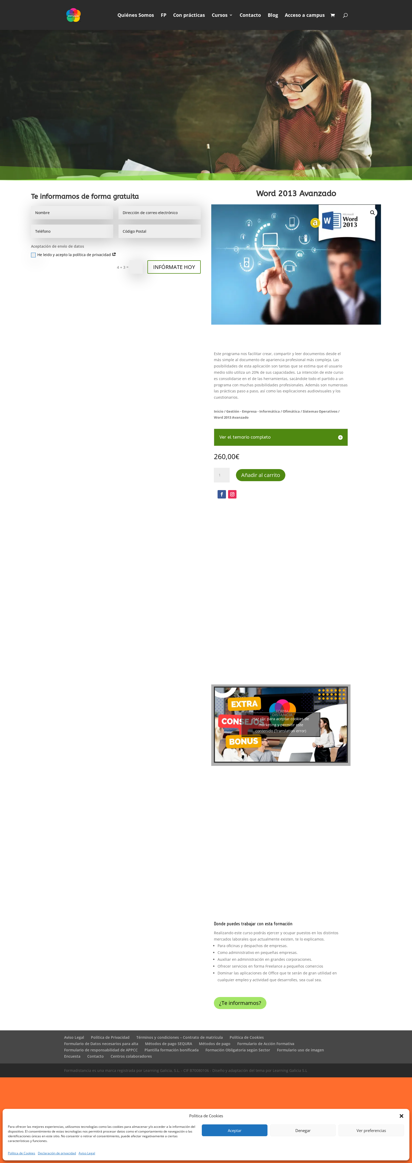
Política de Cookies (21, 1153)
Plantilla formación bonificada (172, 1049)
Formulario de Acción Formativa (265, 1043)
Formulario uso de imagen (300, 1049)
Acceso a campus (305, 15)
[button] (401, 1116)
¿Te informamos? (240, 1002)
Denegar (303, 1130)
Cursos (220, 15)
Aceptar (234, 1130)
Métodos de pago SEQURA (168, 1043)
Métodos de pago (214, 1043)
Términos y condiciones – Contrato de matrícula (179, 1037)
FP (163, 15)
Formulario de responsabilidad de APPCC (101, 1049)
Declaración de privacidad (57, 1153)
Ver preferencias (371, 1130)
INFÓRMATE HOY (174, 267)
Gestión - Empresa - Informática (253, 411)
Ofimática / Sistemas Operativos (310, 411)
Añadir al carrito (260, 475)
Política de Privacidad (110, 1037)
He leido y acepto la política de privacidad (73, 254)
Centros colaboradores (131, 1056)
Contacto (250, 15)
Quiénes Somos (135, 15)
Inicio (218, 411)
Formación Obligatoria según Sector (237, 1049)
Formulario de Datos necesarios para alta (101, 1043)
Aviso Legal (87, 1153)
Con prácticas (189, 15)
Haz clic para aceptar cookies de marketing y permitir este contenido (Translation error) (281, 724)
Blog (273, 15)
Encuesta (72, 1056)
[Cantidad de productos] (222, 475)
